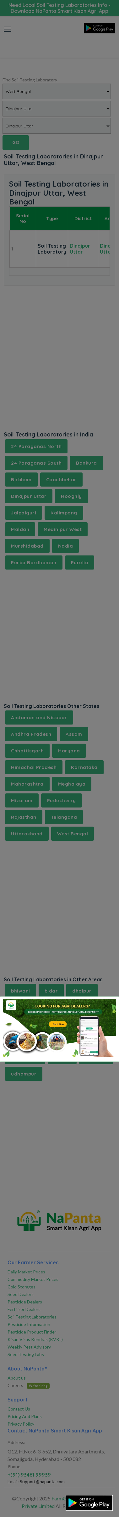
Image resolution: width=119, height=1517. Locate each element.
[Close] (106, 1006)
